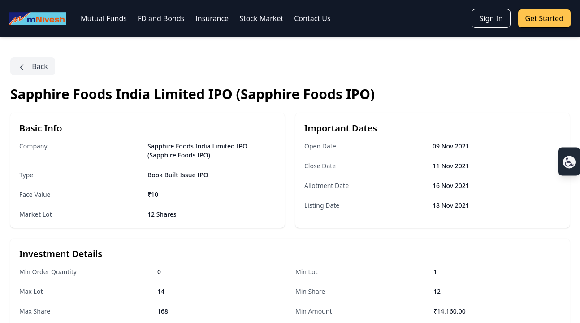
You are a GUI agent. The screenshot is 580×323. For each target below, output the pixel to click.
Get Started (544, 18)
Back (32, 66)
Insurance (212, 18)
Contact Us (312, 18)
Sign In (490, 18)
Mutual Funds (104, 18)
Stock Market (261, 18)
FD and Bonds (161, 18)
